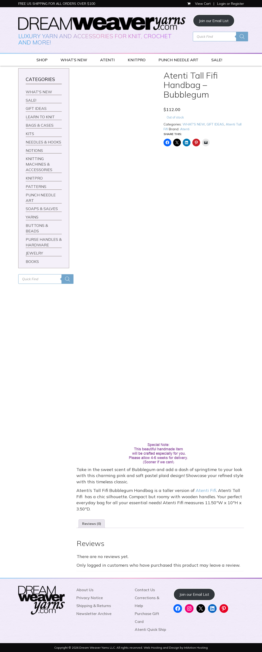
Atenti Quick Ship (150, 629)
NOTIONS (34, 150)
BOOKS (32, 261)
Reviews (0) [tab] (91, 524)
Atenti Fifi (206, 490)
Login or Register (230, 3)
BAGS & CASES (40, 125)
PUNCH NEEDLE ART (178, 59)
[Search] (242, 36)
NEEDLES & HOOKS (43, 142)
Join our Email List (214, 20)
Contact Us (145, 589)
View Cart (199, 3)
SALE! (216, 59)
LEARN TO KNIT (40, 116)
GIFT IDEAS (215, 124)
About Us (84, 589)
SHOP (42, 59)
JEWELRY (34, 253)
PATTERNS (36, 186)
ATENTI (107, 59)
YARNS (32, 217)
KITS (30, 133)
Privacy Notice (89, 597)
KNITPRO (137, 59)
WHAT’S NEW (74, 59)
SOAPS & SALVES (42, 208)
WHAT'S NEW (194, 124)
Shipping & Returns (93, 605)
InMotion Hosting (196, 647)
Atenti (184, 129)
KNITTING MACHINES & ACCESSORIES (39, 164)
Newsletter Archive (93, 613)
